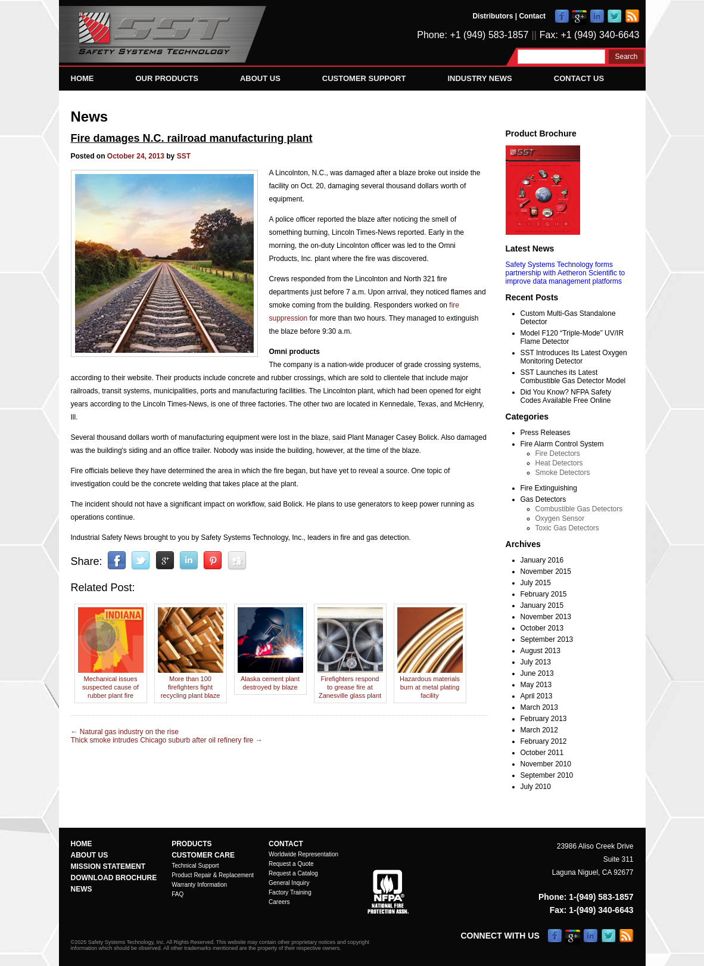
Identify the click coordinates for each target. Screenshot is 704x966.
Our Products (167, 78)
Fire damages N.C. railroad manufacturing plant (192, 138)
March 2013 (539, 707)
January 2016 (542, 560)
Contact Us (579, 78)
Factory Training (290, 892)
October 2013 (542, 628)
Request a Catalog (293, 873)
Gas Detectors (543, 499)
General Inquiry (289, 883)
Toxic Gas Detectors (567, 528)
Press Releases (546, 432)
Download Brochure (114, 878)
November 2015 (546, 571)
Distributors (492, 16)
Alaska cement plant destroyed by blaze (270, 679)
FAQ (177, 894)
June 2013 (537, 673)
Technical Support (195, 865)
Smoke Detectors (562, 472)
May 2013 (536, 685)
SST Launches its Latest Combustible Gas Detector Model (573, 376)
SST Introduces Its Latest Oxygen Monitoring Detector (574, 357)
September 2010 (547, 775)
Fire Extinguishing (549, 488)
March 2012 (539, 730)
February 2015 (544, 594)
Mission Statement (108, 866)
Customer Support (364, 78)
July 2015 (536, 583)
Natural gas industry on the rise (125, 732)
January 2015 (542, 605)
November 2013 (546, 617)
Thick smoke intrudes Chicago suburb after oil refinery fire (167, 740)
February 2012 (544, 741)
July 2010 (536, 786)
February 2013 (544, 719)
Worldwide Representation (303, 854)
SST (184, 156)
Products (191, 844)
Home (82, 78)
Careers (279, 902)
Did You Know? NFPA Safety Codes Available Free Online (566, 396)
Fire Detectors (557, 453)
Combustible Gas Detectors (579, 509)
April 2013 (537, 696)
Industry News (479, 78)
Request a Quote (291, 864)
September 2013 (547, 639)
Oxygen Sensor (560, 518)
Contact (532, 16)
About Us (260, 78)
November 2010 (546, 764)
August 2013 (540, 651)
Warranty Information (199, 884)
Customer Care (203, 855)
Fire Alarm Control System (562, 444)
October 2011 (542, 752)
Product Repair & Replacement (213, 875)
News (89, 116)
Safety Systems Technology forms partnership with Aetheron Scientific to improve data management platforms (565, 272)
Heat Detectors (559, 463)
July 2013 (536, 662)
